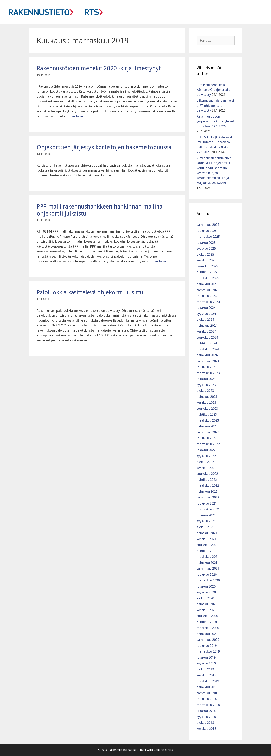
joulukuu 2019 (207, 646)
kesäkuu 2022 (206, 468)
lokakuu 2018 (206, 711)
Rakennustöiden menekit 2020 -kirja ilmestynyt (99, 68)
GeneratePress (163, 750)
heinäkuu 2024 (207, 325)
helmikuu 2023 (207, 426)
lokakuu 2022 (206, 450)
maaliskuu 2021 (208, 557)
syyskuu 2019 (206, 663)
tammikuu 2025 (208, 290)
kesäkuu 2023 (206, 402)
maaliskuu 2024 (208, 349)
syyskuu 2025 (206, 248)
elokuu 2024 (205, 319)
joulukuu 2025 (207, 231)
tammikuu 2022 (208, 497)
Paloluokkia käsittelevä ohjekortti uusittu (90, 292)
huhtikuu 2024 (207, 343)
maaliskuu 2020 (208, 628)
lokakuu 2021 (206, 515)
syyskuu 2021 (206, 521)
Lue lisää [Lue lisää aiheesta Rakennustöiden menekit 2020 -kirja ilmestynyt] (76, 116)
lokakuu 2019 (206, 657)
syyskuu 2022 (206, 456)
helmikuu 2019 (207, 687)
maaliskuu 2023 (208, 420)
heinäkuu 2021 (207, 533)
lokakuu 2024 (206, 308)
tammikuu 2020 (208, 640)
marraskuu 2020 (208, 580)
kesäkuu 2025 (206, 260)
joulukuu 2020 (207, 574)
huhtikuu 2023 (207, 414)
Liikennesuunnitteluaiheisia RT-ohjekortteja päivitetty (215, 105)
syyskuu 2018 (206, 717)
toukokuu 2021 (207, 545)
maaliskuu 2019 (208, 681)
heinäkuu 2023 (207, 397)
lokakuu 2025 (206, 242)
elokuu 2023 (205, 391)
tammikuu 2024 (208, 361)
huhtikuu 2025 (207, 272)
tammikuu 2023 (208, 432)
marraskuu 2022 (208, 444)
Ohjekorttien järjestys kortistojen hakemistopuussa (104, 147)
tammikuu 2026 (208, 225)
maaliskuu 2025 (208, 278)
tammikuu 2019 (208, 693)
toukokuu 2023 (207, 408)
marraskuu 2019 (208, 651)
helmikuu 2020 (207, 634)
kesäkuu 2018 (206, 729)
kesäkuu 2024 (206, 331)
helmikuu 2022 (207, 491)
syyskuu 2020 (206, 592)
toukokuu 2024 (207, 337)
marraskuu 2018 (208, 705)
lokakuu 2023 (206, 379)
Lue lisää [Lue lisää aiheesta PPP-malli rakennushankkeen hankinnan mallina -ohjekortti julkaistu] (159, 261)
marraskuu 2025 (208, 236)
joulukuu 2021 (207, 503)
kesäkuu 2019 (206, 675)
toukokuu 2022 (207, 474)
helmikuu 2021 (207, 563)
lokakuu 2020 (206, 586)
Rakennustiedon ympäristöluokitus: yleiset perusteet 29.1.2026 (215, 121)
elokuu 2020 (205, 598)
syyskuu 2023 (206, 385)
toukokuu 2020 (207, 616)
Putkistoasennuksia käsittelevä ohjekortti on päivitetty (214, 90)
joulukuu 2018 (207, 699)
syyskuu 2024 (206, 314)
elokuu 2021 (205, 527)
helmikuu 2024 (207, 355)
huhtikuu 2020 (207, 622)
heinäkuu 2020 (207, 604)
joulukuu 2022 (207, 438)
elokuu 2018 (205, 723)
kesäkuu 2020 (206, 610)
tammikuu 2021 (208, 568)
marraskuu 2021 (208, 509)
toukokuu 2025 (207, 266)
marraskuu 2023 (208, 373)
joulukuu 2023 (207, 367)
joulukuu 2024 (207, 296)
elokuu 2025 (205, 254)
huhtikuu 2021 (207, 551)
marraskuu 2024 (208, 302)
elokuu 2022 (205, 462)
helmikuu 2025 (207, 284)
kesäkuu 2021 (206, 539)
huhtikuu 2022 (207, 480)
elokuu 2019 (205, 669)
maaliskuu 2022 (208, 485)
